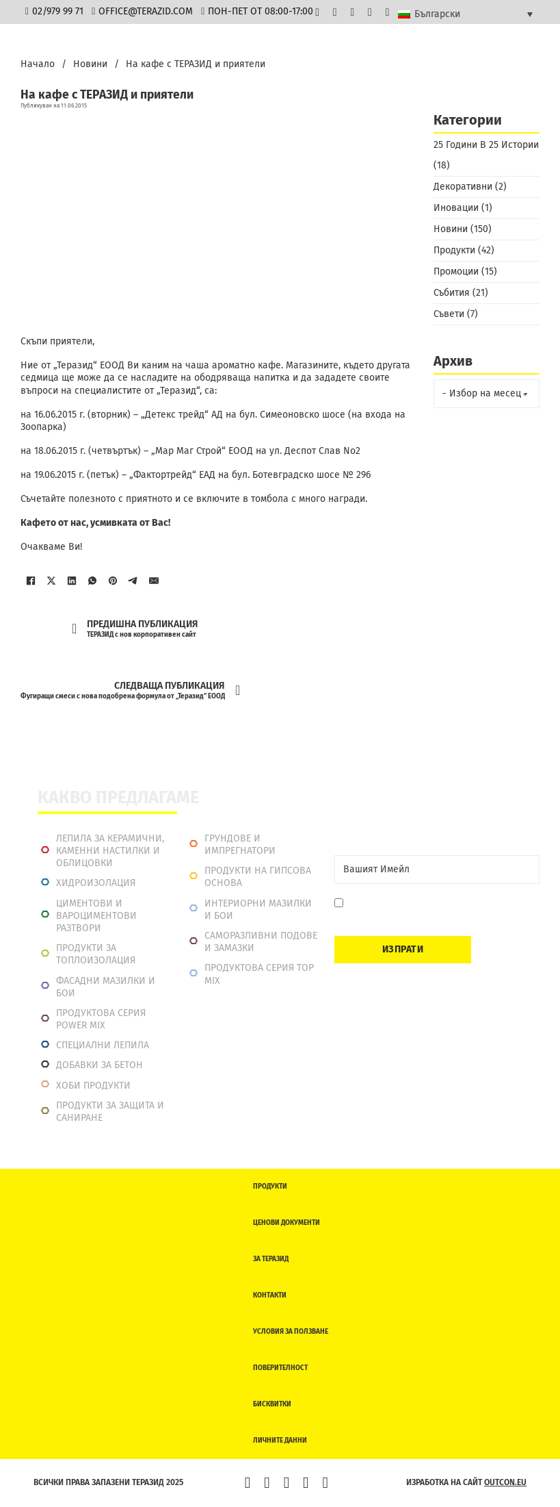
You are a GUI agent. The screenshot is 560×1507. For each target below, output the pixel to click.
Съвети (449, 314)
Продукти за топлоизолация (95, 954)
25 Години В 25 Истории (486, 145)
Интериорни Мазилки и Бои (258, 910)
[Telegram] (133, 580)
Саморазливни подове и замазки (260, 942)
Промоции (456, 271)
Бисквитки (272, 1404)
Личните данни (280, 1440)
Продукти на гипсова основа (257, 877)
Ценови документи (286, 1223)
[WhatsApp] (92, 580)
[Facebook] (31, 580)
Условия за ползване (290, 1332)
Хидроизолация (95, 883)
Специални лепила (102, 1045)
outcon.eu (505, 1482)
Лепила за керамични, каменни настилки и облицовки (110, 851)
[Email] (436, 869)
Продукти (454, 250)
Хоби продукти (93, 1085)
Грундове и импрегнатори (240, 845)
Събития (452, 293)
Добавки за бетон (99, 1065)
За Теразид (271, 1259)
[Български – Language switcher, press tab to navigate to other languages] (465, 13)
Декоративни (463, 186)
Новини (90, 64)
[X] (51, 580)
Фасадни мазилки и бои (105, 987)
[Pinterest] (113, 580)
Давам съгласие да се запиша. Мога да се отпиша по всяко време (438, 910)
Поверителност (280, 1368)
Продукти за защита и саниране (110, 1112)
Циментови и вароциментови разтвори (96, 916)
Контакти (269, 1295)
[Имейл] (154, 580)
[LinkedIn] (72, 580)
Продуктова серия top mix (259, 974)
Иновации (456, 208)
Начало (38, 64)
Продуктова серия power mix (101, 1019)
